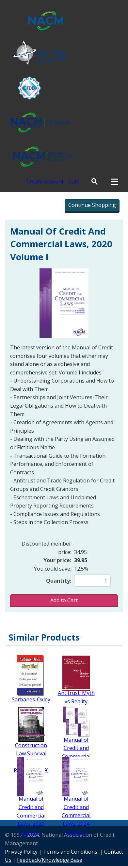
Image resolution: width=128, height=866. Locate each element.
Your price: (57, 560)
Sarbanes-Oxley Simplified (31, 703)
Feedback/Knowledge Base (49, 859)
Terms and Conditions (71, 851)
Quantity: (58, 580)
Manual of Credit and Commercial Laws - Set (76, 752)
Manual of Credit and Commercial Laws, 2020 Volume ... (31, 815)
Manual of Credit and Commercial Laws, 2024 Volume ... (76, 815)
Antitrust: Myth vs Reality (76, 697)
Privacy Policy (21, 851)
